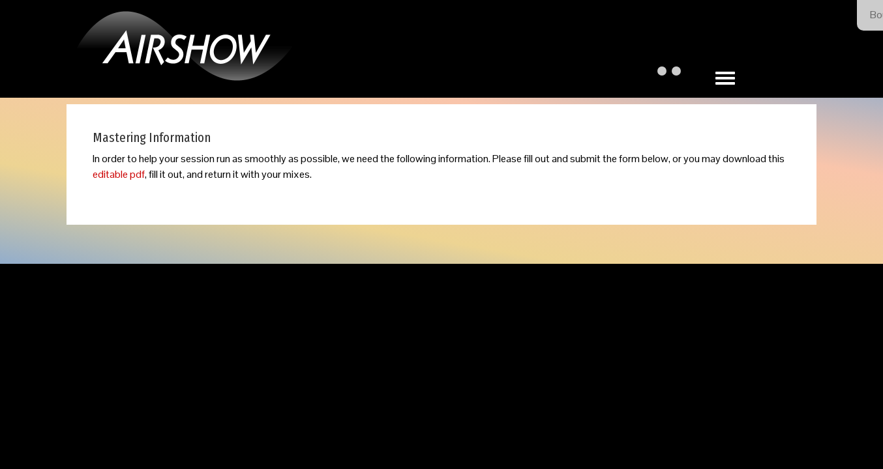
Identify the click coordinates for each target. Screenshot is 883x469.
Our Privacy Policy (496, 337)
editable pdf (119, 174)
